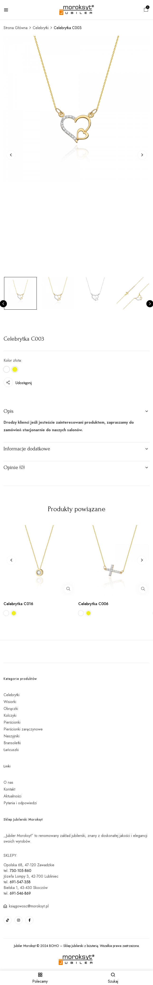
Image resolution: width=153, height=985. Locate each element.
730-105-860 (20, 870)
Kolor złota (12, 360)
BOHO (54, 945)
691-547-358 (20, 882)
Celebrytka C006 (93, 604)
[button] (146, 10)
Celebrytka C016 (18, 604)
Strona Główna (16, 28)
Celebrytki (41, 28)
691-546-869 (20, 893)
